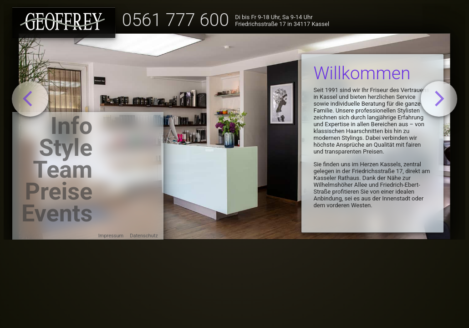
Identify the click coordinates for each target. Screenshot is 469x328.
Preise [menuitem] (58, 193)
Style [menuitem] (66, 150)
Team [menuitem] (62, 171)
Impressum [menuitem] (110, 236)
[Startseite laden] (64, 22)
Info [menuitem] (71, 128)
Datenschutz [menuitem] (144, 236)
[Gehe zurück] (30, 99)
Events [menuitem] (56, 215)
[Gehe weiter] (439, 99)
